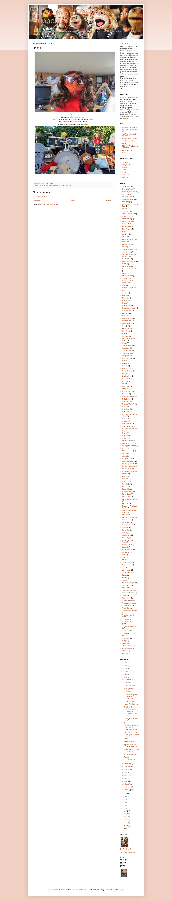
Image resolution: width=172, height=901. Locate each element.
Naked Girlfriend (127, 441)
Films (124, 303)
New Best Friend (127, 443)
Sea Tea (125, 538)
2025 (124, 665)
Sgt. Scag (125, 552)
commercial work (128, 249)
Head (124, 326)
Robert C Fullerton (128, 517)
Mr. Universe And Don (129, 429)
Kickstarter (125, 363)
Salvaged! (125, 527)
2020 (124, 793)
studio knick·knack (128, 593)
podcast (125, 481)
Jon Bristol (127, 849)
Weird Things (126, 648)
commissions (126, 252)
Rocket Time (126, 520)
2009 (124, 826)
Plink (124, 479)
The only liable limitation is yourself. (129, 690)
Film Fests (125, 298)
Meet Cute (125, 409)
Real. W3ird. (126, 497)
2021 (124, 677)
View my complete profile (128, 852)
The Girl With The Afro (129, 611)
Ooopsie (125, 453)
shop (124, 555)
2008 (124, 828)
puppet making (127, 491)
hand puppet (126, 323)
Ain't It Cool (126, 194)
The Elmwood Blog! (128, 141)
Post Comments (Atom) (50, 204)
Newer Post (37, 201)
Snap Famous (127, 565)
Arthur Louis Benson (129, 214)
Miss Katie (125, 419)
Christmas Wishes (128, 239)
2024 (124, 668)
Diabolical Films (127, 276)
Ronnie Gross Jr (127, 525)
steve (124, 580)
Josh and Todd (127, 351)
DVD (123, 285)
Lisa (123, 384)
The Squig (125, 630)
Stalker (124, 575)
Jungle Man (126, 353)
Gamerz (125, 313)
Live (123, 389)
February (127, 787)
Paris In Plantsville (128, 469)
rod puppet (125, 522)
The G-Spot (126, 608)
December (128, 680)
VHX (123, 636)
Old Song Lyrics (127, 451)
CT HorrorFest (127, 259)
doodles (125, 278)
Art (123, 209)
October (127, 764)
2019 (124, 796)
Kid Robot (125, 366)
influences (125, 336)
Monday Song (127, 423)
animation (125, 202)
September (128, 766)
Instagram (125, 153)
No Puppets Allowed (129, 446)
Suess (124, 595)
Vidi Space (125, 638)
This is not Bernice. (130, 707)
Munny (124, 433)
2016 (124, 805)
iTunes (124, 167)
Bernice (41, 185)
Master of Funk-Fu (128, 404)
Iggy (123, 333)
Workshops (126, 653)
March (126, 784)
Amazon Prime (127, 197)
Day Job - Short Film (129, 261)
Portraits (55, 185)
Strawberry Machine (65, 185)
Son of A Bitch (127, 572)
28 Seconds (126, 186)
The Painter (126, 619)
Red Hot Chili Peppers (129, 499)
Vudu (124, 172)
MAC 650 (125, 394)
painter (124, 456)
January (127, 790)
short (124, 557)
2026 (124, 662)
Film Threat (126, 300)
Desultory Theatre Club (130, 269)
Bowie (124, 231)
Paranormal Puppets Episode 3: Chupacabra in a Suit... (131, 712)
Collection (125, 244)
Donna (126, 739)
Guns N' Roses (127, 321)
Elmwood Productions (128, 65)
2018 (124, 799)
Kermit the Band (127, 358)
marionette (125, 401)
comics (124, 247)
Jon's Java (125, 348)
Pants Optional (127, 150)
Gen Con (125, 316)
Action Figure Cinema (129, 191)
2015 (124, 808)
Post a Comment (41, 196)
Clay (125, 723)
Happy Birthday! (129, 701)
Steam (124, 578)
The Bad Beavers (128, 600)
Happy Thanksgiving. (131, 704)
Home (73, 201)
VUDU (124, 643)
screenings (126, 535)
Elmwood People (128, 288)
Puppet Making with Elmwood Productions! (130, 696)
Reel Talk (125, 503)
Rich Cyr (125, 515)
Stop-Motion (126, 588)
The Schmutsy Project (129, 626)
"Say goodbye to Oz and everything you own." (131, 734)
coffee (124, 242)
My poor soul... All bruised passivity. (130, 745)
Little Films (125, 386)
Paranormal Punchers (129, 466)
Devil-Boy (125, 273)
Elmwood (125, 118)
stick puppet (126, 585)
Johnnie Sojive (127, 345)
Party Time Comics (128, 471)
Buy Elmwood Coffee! (129, 138)
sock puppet (126, 570)
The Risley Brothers (128, 622)
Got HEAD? (126, 177)
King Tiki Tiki (126, 368)
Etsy (123, 290)
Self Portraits (126, 544)
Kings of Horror (127, 371)
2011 (124, 820)
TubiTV (124, 170)
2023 (124, 671)
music (124, 438)
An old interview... (130, 685)
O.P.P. (124, 448)
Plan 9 (124, 476)
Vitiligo (124, 641)
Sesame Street (127, 549)
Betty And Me (126, 226)
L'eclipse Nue (126, 376)
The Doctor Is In (127, 605)
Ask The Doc (126, 216)
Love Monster (126, 391)
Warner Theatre (127, 646)
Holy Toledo (126, 331)
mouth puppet (48, 185)
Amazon (125, 162)
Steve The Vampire (128, 583)
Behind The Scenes (128, 221)
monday (125, 421)
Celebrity (125, 234)
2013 (124, 814)
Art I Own (125, 211)
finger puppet (126, 305)
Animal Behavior (127, 199)
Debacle (125, 264)
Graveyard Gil (127, 318)
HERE (70, 124)
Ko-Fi (124, 373)
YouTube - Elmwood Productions (129, 135)
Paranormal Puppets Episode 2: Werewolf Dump (131, 727)
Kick (123, 361)
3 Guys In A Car (127, 189)
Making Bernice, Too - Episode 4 (131, 750)
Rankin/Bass (126, 494)
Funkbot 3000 (126, 311)
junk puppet (126, 356)
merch (124, 412)
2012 (124, 817)
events (124, 293)
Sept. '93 (125, 547)
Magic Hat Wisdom (128, 396)
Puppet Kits (126, 489)
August (127, 769)
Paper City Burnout (128, 464)
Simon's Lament (127, 562)
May (126, 778)
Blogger (121, 890)
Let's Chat (125, 381)
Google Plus (126, 165)
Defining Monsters (128, 266)
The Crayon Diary (128, 603)
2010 (124, 823)
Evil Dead (125, 295)
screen (124, 533)
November (128, 683)
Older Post (108, 201)
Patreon (125, 474)
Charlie (124, 237)
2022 (124, 674)
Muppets (125, 435)
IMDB (124, 143)
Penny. (126, 757)
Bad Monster (126, 219)
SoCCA (124, 567)
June (126, 775)
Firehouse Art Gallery (129, 308)
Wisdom (125, 651)
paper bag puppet (128, 461)
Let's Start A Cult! (130, 760)
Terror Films (126, 175)
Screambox (126, 530)
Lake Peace (126, 378)
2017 (124, 802)
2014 (124, 811)
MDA (124, 407)
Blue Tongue (126, 229)
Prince (124, 486)
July (126, 772)
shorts (124, 560)
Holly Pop (125, 328)
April (126, 781)
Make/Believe (126, 399)
